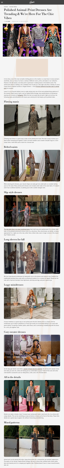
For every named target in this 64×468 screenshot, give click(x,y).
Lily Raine (7, 21)
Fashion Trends (13, 6)
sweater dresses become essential (32, 369)
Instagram (20, 95)
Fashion (6, 6)
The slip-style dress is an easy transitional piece (17, 229)
